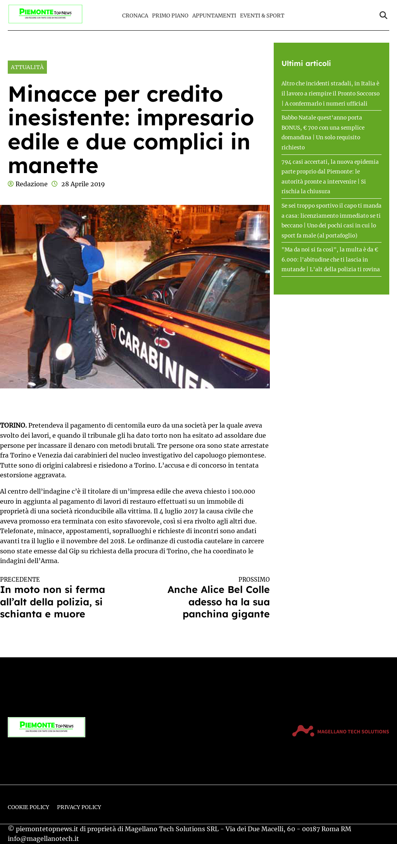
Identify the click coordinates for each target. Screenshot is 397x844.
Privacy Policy (79, 807)
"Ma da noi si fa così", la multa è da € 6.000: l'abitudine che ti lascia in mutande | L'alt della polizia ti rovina (330, 259)
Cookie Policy (28, 807)
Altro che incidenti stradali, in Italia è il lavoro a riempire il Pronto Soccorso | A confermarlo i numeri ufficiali (330, 93)
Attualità (27, 67)
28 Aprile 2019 (83, 184)
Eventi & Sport (262, 15)
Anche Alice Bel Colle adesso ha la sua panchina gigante (209, 598)
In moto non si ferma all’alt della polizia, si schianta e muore (60, 598)
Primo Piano (170, 15)
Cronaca (135, 15)
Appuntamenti (214, 15)
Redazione (32, 184)
